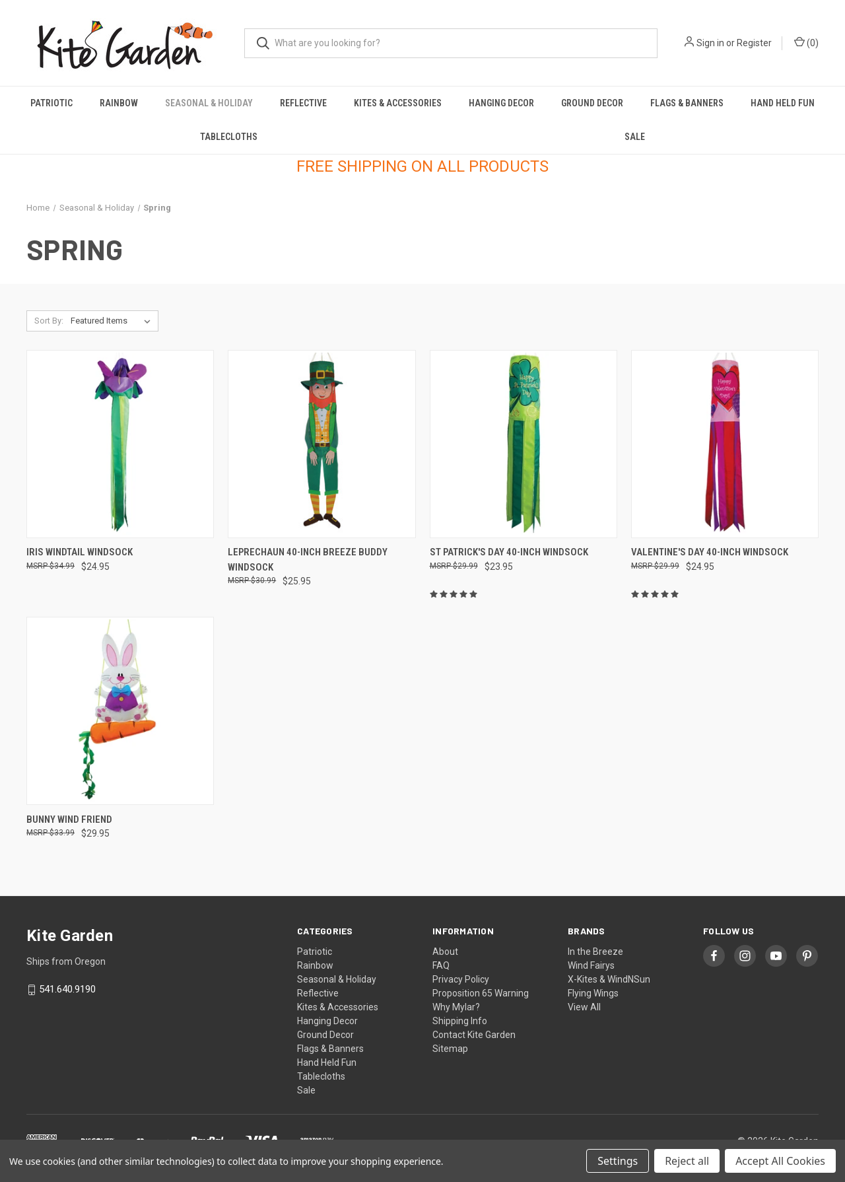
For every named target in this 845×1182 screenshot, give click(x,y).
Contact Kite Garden (474, 1034)
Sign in (710, 43)
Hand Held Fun (783, 103)
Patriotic (51, 103)
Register (754, 43)
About (445, 951)
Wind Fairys (591, 965)
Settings (617, 1161)
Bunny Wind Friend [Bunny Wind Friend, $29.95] (69, 819)
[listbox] (113, 321)
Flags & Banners (687, 103)
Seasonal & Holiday (209, 103)
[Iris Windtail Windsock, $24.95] (120, 444)
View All (584, 1007)
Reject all (687, 1161)
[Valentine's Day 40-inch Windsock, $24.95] (725, 444)
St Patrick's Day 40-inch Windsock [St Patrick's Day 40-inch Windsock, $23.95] (509, 552)
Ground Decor (592, 103)
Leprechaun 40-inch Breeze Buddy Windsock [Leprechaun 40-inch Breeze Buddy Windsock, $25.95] (308, 559)
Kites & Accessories (398, 103)
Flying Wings (593, 993)
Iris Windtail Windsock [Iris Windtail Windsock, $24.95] (79, 552)
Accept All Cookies (780, 1161)
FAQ (441, 965)
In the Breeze (595, 951)
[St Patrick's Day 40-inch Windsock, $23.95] (523, 444)
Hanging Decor (501, 103)
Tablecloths (228, 136)
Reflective (303, 103)
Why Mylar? (456, 1007)
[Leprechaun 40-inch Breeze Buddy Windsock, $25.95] (321, 444)
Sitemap (450, 1048)
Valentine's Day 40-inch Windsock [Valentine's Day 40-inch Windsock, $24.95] (709, 552)
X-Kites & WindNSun (609, 979)
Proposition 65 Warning (480, 993)
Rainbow (119, 103)
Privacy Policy (460, 979)
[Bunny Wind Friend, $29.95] (120, 710)
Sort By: (48, 321)
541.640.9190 (67, 990)
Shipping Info (459, 1021)
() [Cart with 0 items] (806, 42)
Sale (635, 136)
